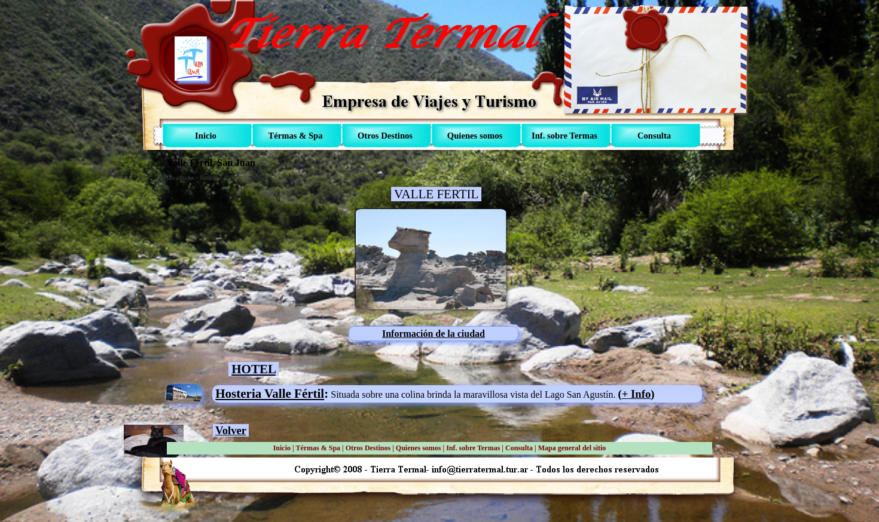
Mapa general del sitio (572, 448)
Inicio (282, 448)
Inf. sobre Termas (473, 448)
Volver (230, 430)
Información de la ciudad (433, 333)
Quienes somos (418, 448)
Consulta (519, 448)
